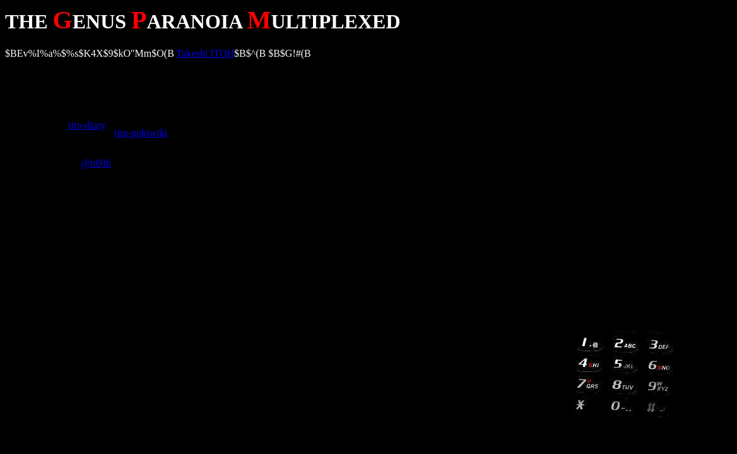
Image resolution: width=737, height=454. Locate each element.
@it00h (96, 163)
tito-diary (87, 125)
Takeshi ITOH (205, 53)
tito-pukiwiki (141, 132)
